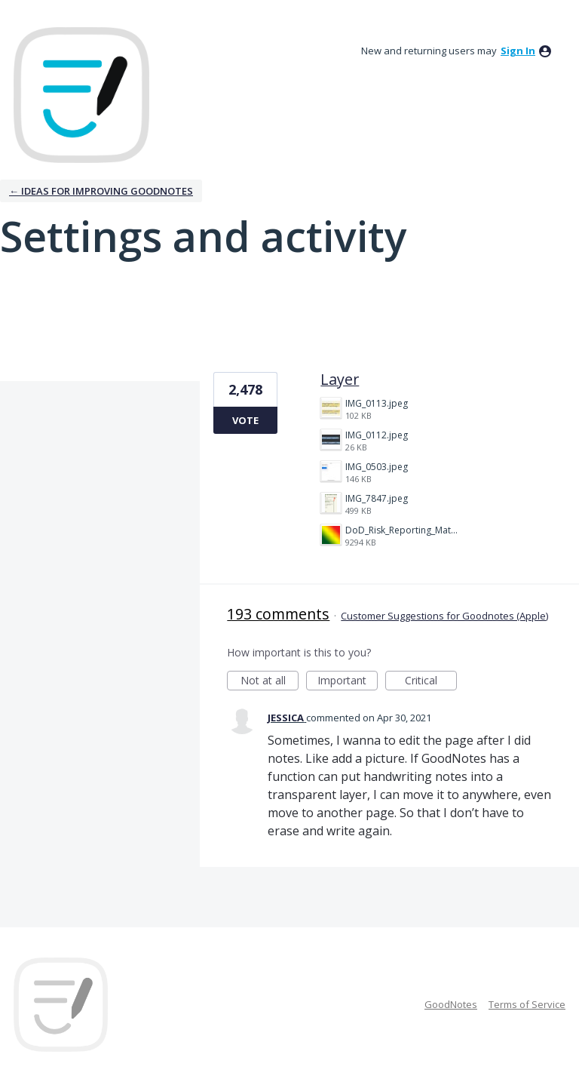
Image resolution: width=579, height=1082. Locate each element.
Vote (245, 420)
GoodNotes (450, 1004)
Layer (339, 379)
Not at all (269, 681)
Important (347, 681)
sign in (518, 50)
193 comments (278, 614)
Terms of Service (527, 1004)
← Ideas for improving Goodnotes (101, 191)
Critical (431, 681)
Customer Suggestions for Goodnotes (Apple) (444, 615)
